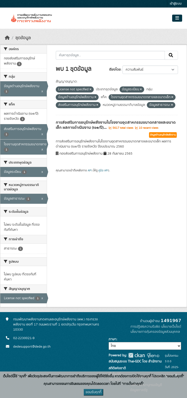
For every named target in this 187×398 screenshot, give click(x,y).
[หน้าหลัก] (7, 38)
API (90, 170)
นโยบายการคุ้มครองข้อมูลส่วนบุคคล (155, 331)
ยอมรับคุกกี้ (93, 392)
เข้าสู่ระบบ (176, 3)
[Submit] (171, 55)
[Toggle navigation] (177, 18)
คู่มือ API (103, 170)
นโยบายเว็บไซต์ (171, 326)
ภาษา (112, 339)
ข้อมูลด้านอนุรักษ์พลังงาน (163, 135)
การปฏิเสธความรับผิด (145, 326)
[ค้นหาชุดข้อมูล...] (110, 55)
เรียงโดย (115, 69)
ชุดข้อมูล (23, 38)
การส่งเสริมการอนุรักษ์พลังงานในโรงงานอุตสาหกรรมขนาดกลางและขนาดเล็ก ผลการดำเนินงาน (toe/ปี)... (116, 125)
